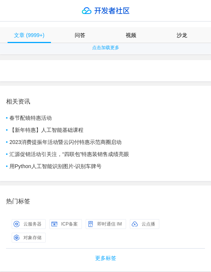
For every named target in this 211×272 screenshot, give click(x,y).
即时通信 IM (105, 224)
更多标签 (105, 258)
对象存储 (28, 238)
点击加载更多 (105, 47)
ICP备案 (64, 224)
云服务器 (28, 224)
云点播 (143, 224)
